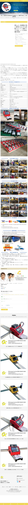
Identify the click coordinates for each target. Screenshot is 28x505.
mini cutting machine (20, 283)
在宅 (1, 17)
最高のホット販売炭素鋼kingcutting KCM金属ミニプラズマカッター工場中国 (14, 469)
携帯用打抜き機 (7, 17)
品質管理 (20, 486)
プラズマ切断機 (6, 283)
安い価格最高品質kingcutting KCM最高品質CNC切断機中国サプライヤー (14, 377)
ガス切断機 (10, 283)
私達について (4, 486)
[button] (12, 13)
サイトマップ (24, 486)
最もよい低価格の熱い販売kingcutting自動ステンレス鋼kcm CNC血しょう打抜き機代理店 (14, 294)
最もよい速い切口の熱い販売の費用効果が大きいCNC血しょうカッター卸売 (14, 438)
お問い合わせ (16, 486)
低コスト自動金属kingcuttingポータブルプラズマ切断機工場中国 (14, 346)
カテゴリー (4, 17)
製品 (7, 486)
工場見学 (9, 486)
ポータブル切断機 (15, 283)
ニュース (13, 486)
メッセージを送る (4, 309)
